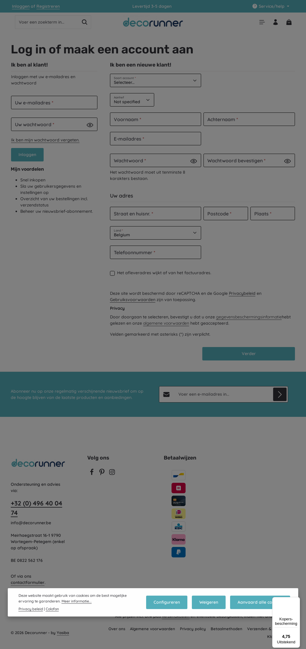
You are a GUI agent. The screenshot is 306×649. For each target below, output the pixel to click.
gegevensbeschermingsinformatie (249, 320)
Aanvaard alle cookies (261, 611)
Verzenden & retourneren (271, 632)
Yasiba (63, 636)
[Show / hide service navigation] (270, 6)
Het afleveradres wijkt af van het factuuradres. (164, 275)
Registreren (48, 6)
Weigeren (211, 611)
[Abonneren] (280, 398)
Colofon (52, 617)
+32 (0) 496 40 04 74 (36, 511)
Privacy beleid (31, 617)
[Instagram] (112, 477)
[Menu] (259, 23)
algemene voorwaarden (166, 326)
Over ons (116, 632)
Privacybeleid (242, 296)
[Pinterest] (102, 477)
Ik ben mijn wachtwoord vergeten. (45, 143)
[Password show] (90, 128)
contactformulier (28, 586)
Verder (249, 357)
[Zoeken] (84, 24)
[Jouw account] (274, 23)
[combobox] (47, 24)
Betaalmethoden (226, 632)
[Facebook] (92, 477)
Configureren (172, 611)
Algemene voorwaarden (152, 632)
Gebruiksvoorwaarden (132, 302)
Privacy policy (193, 632)
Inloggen (21, 6)
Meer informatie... (77, 610)
